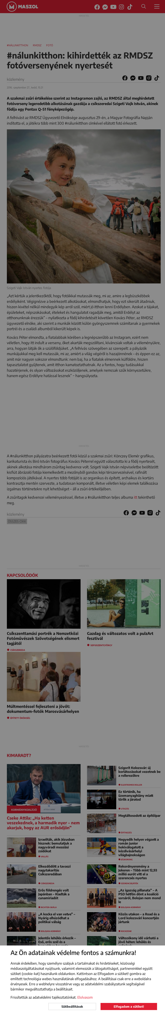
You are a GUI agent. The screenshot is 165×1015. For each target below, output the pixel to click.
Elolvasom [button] (85, 997)
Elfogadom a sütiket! (129, 1006)
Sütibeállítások (72, 1006)
